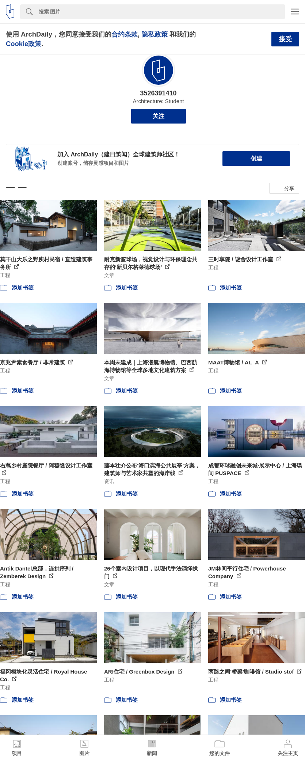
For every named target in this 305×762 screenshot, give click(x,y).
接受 (285, 39)
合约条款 (124, 34)
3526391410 (158, 93)
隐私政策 (154, 34)
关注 (158, 116)
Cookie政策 (23, 44)
